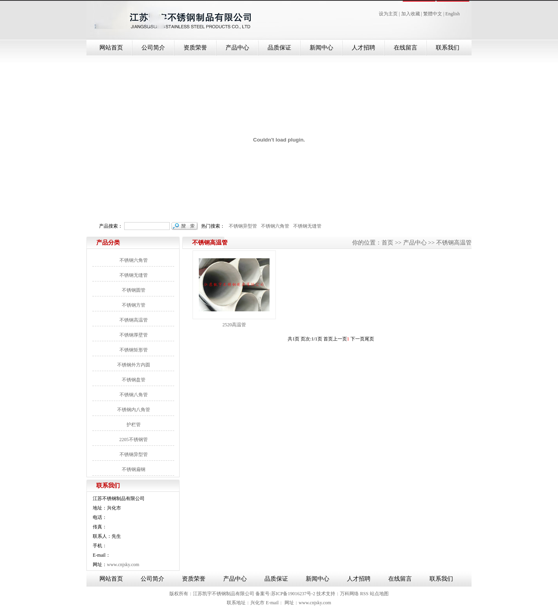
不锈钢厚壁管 (133, 335)
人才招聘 (363, 47)
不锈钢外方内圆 (133, 365)
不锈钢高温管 (133, 320)
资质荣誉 (195, 47)
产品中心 (237, 47)
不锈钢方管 (133, 305)
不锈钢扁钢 (133, 469)
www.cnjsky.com (123, 564)
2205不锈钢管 (133, 439)
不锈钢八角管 (133, 394)
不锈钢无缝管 (306, 226)
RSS (364, 593)
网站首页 (111, 47)
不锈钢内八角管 (133, 409)
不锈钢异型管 (241, 226)
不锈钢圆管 (133, 290)
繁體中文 (432, 14)
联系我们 (447, 47)
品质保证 (279, 47)
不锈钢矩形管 (133, 350)
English (452, 14)
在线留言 (405, 47)
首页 (387, 242)
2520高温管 (234, 324)
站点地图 (379, 593)
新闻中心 (321, 47)
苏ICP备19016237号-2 (293, 593)
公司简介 (153, 47)
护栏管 (134, 424)
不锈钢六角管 (274, 226)
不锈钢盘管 (133, 380)
